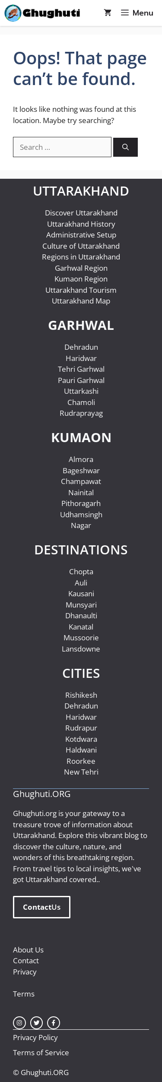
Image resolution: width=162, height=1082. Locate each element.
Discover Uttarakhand (81, 213)
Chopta (81, 571)
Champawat (81, 481)
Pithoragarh (81, 503)
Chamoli (81, 402)
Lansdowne (81, 649)
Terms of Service (41, 1052)
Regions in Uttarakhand (81, 257)
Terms (24, 994)
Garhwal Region (81, 268)
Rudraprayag (81, 413)
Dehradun (81, 347)
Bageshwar (81, 470)
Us (41, 907)
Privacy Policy (35, 1037)
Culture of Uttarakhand (81, 246)
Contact (26, 960)
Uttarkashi (81, 391)
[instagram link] (19, 1022)
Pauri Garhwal (81, 380)
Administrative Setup (81, 235)
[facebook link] (53, 1022)
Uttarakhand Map (81, 301)
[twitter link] (36, 1022)
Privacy (25, 972)
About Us (28, 950)
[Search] (125, 147)
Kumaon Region (81, 279)
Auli (81, 583)
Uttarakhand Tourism (81, 290)
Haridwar (81, 358)
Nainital (81, 492)
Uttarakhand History (81, 224)
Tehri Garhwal (81, 369)
